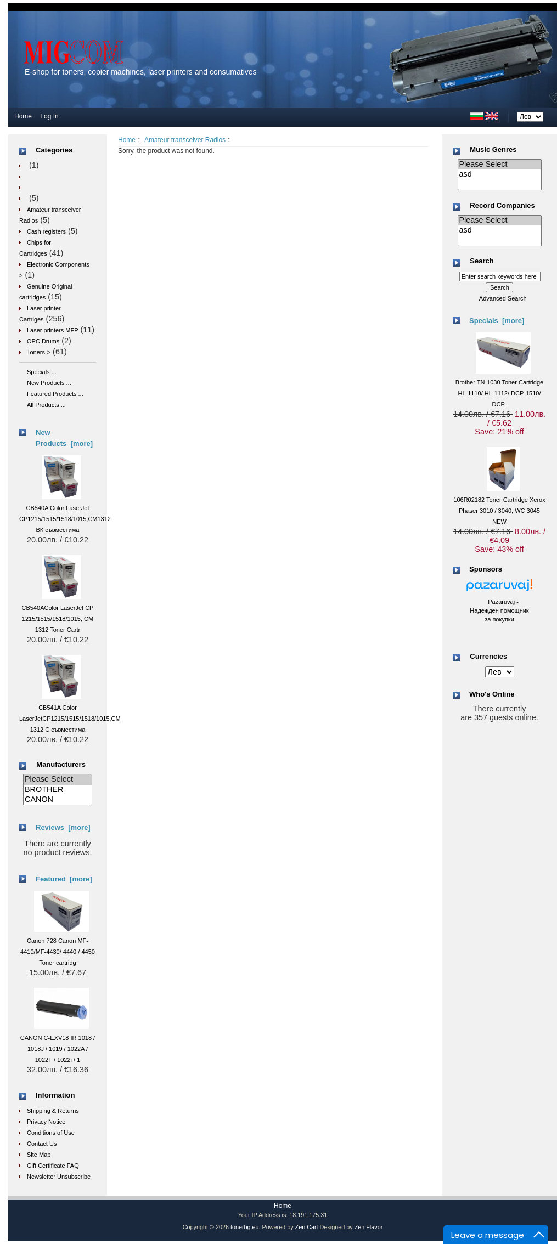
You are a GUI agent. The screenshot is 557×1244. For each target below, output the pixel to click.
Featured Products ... (55, 394)
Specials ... (42, 372)
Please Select (58, 779)
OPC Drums (43, 341)
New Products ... (49, 383)
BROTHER (58, 790)
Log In (49, 116)
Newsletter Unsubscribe (59, 1176)
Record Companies (502, 205)
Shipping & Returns (53, 1110)
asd (499, 174)
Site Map (38, 1154)
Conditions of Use (51, 1132)
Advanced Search (503, 298)
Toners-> (38, 352)
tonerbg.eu (244, 1227)
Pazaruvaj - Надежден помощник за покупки (499, 610)
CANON (58, 800)
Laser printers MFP (52, 330)
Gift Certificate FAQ (53, 1165)
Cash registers (46, 231)
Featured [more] (64, 879)
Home (23, 116)
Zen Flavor (369, 1227)
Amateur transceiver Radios (185, 140)
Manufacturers (61, 764)
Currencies (488, 656)
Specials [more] (496, 320)
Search (481, 261)
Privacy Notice (46, 1121)
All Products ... (46, 405)
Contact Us (42, 1143)
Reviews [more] (63, 827)
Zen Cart (306, 1227)
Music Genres (493, 149)
